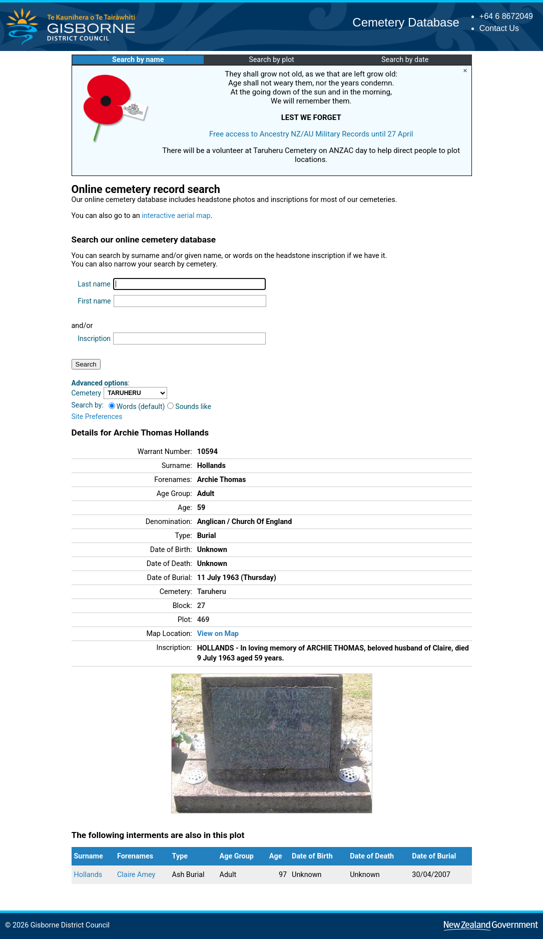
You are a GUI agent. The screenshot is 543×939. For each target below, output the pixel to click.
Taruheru (211, 592)
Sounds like (189, 406)
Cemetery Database (405, 22)
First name (94, 301)
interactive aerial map (176, 216)
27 (201, 606)
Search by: (88, 405)
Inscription (94, 338)
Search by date (404, 60)
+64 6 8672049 (506, 16)
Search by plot (271, 60)
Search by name (138, 60)
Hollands (88, 874)
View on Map (218, 634)
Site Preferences (97, 416)
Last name (94, 284)
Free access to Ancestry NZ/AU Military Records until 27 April (311, 134)
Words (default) (137, 406)
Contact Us (499, 28)
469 (203, 620)
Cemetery (87, 393)
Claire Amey (136, 874)
